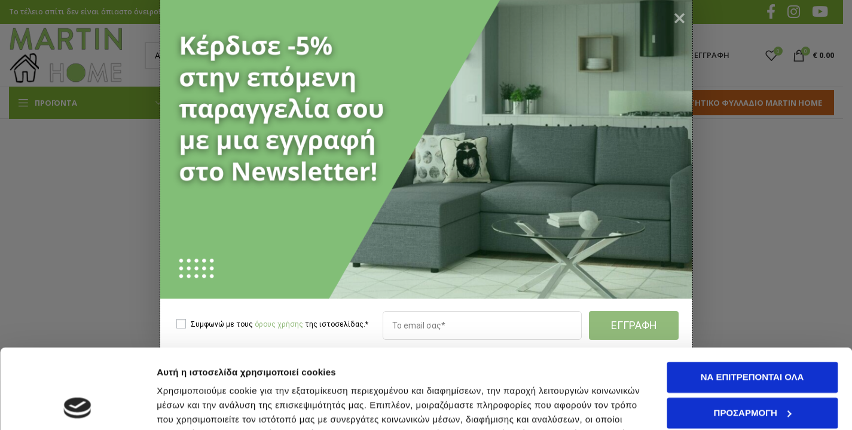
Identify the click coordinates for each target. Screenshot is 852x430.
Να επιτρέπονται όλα (752, 302)
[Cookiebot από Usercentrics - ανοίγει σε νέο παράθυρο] (77, 407)
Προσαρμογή (753, 338)
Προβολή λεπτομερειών (208, 406)
